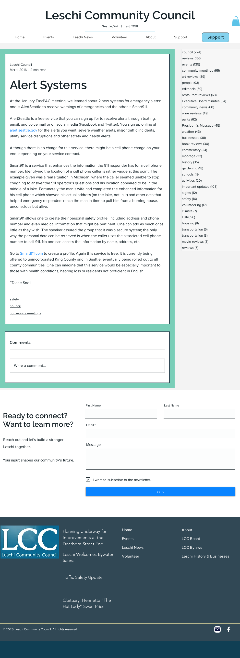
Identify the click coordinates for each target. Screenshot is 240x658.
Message (93, 444)
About (187, 530)
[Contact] (217, 629)
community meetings (25, 313)
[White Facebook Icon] (228, 629)
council (15, 306)
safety (14, 299)
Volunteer (130, 556)
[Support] (215, 37)
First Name (93, 405)
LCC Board (191, 539)
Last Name (171, 405)
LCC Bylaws (192, 547)
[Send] (160, 491)
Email (90, 425)
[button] (236, 21)
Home (127, 530)
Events (127, 539)
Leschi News (133, 547)
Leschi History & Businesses (205, 556)
